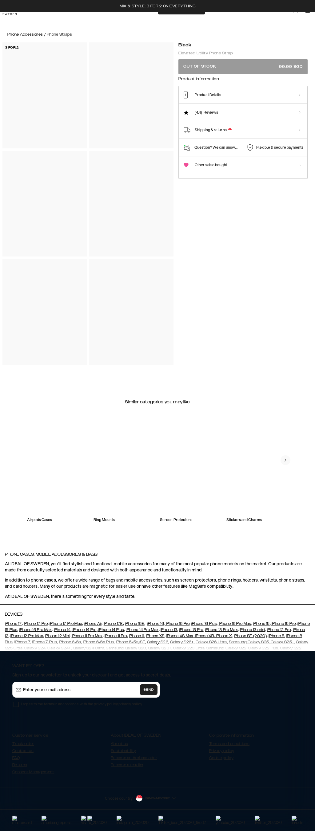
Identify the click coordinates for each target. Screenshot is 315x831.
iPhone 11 (136, 636)
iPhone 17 (13, 623)
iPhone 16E (134, 623)
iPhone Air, (93, 623)
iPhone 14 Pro (83, 630)
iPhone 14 (62, 630)
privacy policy (130, 704)
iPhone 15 (261, 623)
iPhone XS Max (179, 636)
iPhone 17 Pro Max (66, 623)
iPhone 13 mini (252, 630)
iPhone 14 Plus (111, 630)
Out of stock (243, 66)
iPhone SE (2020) (250, 636)
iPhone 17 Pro (36, 623)
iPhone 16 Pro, (177, 623)
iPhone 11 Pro (116, 636)
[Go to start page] (14, 21)
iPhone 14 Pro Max (142, 630)
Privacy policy (221, 751)
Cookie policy (221, 758)
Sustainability (123, 751)
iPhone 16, (156, 623)
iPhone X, (224, 636)
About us (119, 744)
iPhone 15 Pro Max (35, 630)
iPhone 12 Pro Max (26, 636)
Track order (23, 744)
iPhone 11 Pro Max (87, 636)
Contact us (23, 751)
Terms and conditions (229, 744)
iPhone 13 (169, 630)
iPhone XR (204, 636)
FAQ (16, 758)
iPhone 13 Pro (191, 630)
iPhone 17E (113, 623)
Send (148, 689)
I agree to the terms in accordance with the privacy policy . (82, 704)
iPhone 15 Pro (283, 623)
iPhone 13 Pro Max (221, 630)
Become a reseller (127, 765)
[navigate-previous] (285, 460)
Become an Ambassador (134, 758)
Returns (19, 765)
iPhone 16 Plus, (204, 623)
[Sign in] (300, 21)
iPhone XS (155, 636)
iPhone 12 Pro (279, 630)
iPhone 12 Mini (57, 636)
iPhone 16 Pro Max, (235, 623)
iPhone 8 (276, 636)
